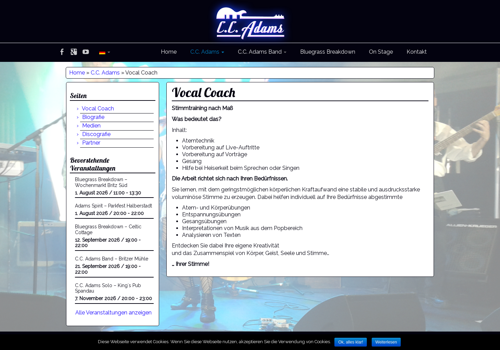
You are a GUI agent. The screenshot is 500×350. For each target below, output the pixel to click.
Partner (91, 142)
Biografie (93, 117)
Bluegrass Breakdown (327, 52)
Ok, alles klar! (350, 342)
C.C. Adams (207, 52)
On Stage (381, 52)
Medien (91, 125)
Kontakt (417, 52)
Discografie (96, 134)
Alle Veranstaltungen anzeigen (113, 312)
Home (169, 52)
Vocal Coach (98, 108)
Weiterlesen (386, 342)
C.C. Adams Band (262, 52)
